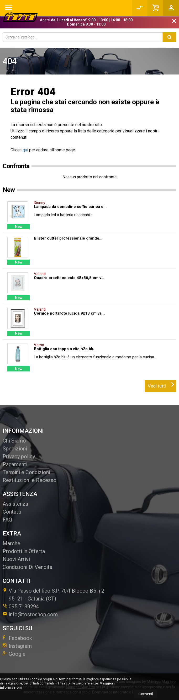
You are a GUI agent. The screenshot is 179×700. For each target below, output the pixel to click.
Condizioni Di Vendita (27, 567)
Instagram (17, 646)
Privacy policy (19, 456)
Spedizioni (15, 448)
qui (25, 149)
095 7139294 (24, 606)
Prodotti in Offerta (24, 551)
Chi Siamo (14, 441)
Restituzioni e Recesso (29, 480)
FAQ (7, 520)
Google (14, 654)
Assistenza (15, 504)
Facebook (17, 638)
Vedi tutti (161, 384)
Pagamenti (15, 464)
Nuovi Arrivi (16, 559)
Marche (11, 543)
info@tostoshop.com (30, 614)
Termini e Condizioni (26, 472)
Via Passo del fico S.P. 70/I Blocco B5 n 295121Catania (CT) (53, 595)
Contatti (12, 512)
